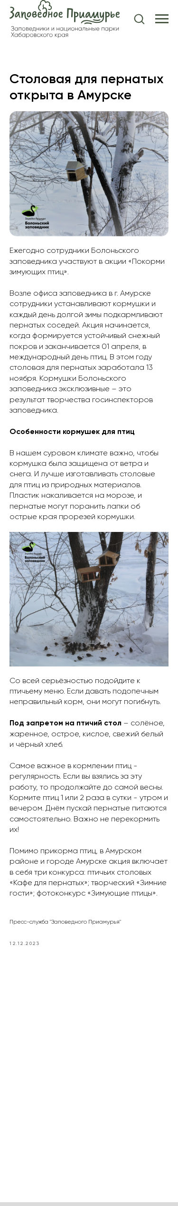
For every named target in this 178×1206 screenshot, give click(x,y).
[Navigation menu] (162, 19)
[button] (139, 18)
